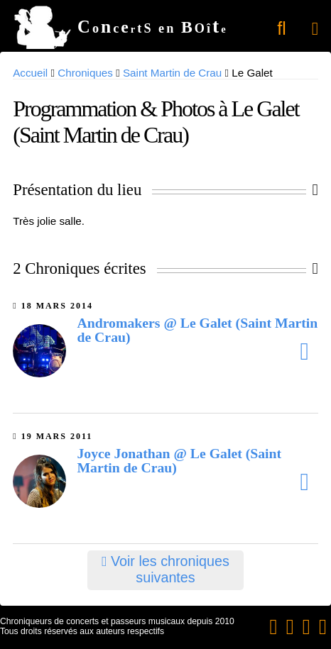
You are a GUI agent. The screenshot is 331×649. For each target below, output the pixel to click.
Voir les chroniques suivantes (165, 569)
